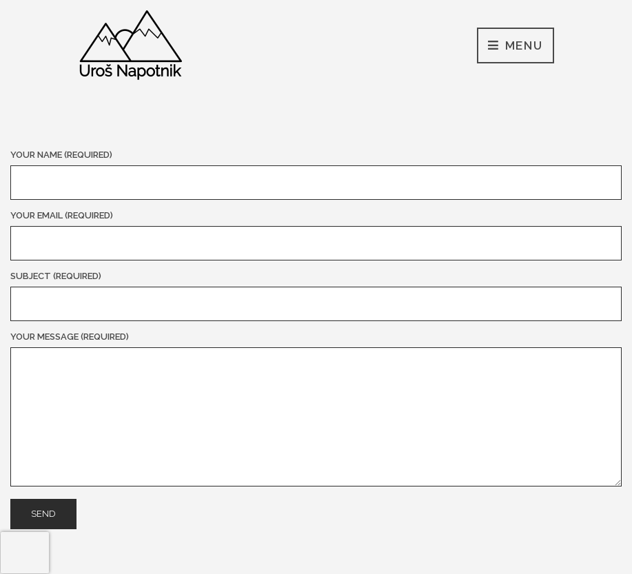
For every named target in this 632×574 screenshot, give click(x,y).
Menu (515, 46)
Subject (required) (316, 296)
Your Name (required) (316, 175)
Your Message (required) (316, 410)
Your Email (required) (316, 235)
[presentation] (25, 552)
